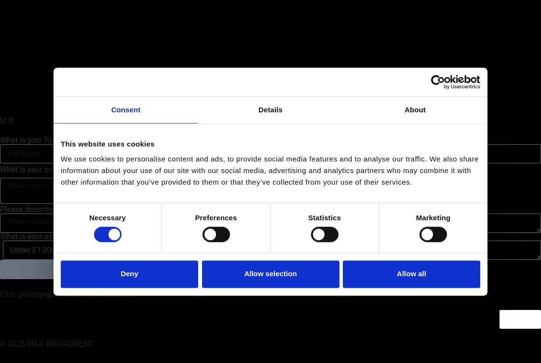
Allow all (411, 274)
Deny (129, 274)
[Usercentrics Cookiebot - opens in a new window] (438, 82)
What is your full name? (41, 140)
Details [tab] (270, 110)
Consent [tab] (126, 110)
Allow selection (270, 274)
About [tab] (415, 110)
